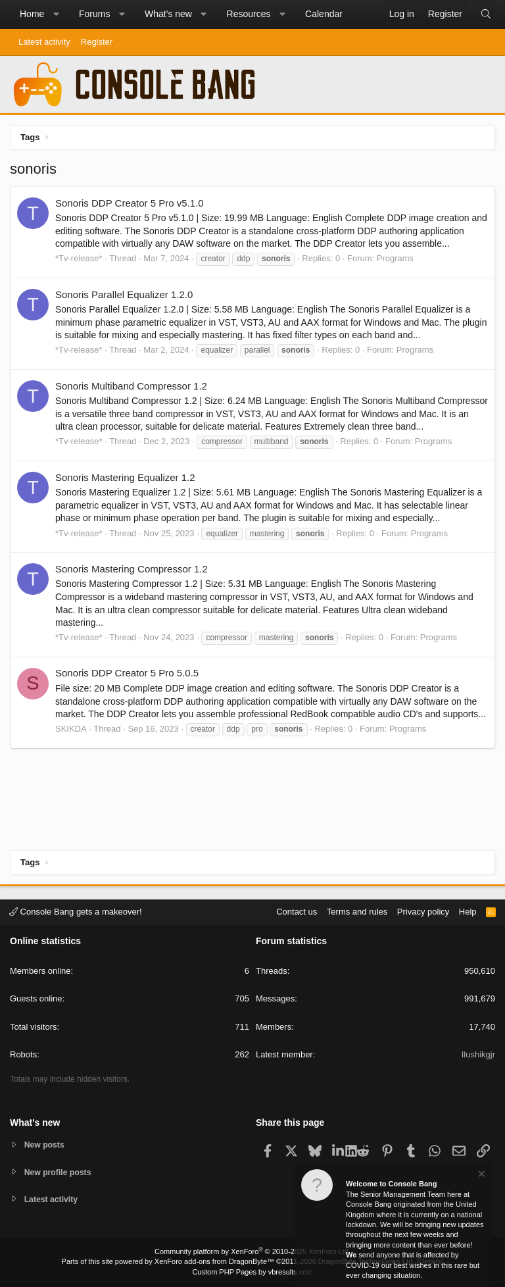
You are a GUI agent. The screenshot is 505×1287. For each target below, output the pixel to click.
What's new (168, 14)
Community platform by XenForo (252, 1251)
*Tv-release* (79, 258)
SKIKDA (71, 729)
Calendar (324, 14)
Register (96, 42)
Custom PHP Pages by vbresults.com (252, 1272)
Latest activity (44, 42)
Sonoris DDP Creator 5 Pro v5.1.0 (129, 203)
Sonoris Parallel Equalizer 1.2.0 (124, 294)
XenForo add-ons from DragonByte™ (214, 1261)
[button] (56, 14)
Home (32, 14)
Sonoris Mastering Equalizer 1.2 (125, 477)
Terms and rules (357, 910)
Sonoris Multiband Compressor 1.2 (131, 385)
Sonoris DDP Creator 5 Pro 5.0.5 (127, 672)
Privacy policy (423, 910)
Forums (94, 14)
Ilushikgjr (478, 1053)
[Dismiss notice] (480, 1175)
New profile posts (59, 1171)
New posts (45, 1143)
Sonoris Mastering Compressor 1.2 (131, 568)
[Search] (485, 14)
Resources (249, 14)
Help (468, 910)
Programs (395, 258)
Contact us (296, 910)
